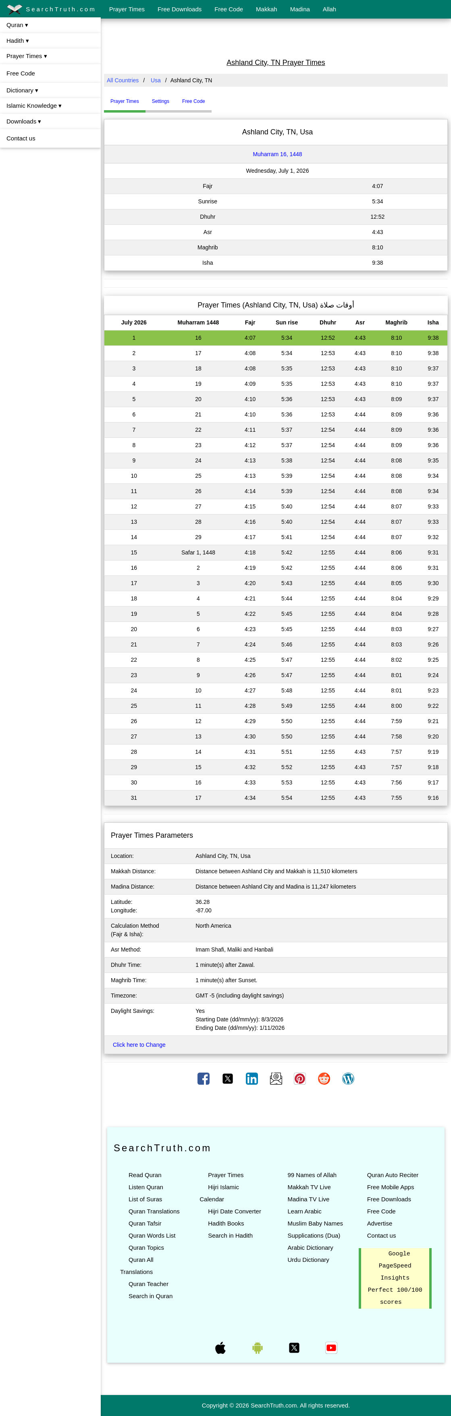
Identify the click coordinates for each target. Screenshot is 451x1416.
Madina (300, 9)
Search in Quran (151, 1296)
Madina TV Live (308, 1199)
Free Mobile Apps (390, 1187)
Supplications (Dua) (313, 1235)
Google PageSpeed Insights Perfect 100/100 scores (395, 1278)
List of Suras (145, 1199)
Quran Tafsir (145, 1223)
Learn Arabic (304, 1211)
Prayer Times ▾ (26, 55)
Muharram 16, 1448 (277, 154)
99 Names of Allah (312, 1174)
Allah (329, 9)
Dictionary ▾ (22, 90)
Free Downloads (180, 9)
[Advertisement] (276, 37)
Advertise (380, 1223)
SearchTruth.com (51, 9)
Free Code (228, 9)
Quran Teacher (148, 1283)
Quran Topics (146, 1247)
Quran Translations (154, 1211)
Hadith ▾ (17, 40)
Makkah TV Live (308, 1187)
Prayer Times (127, 9)
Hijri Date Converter (234, 1211)
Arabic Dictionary (310, 1247)
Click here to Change (139, 1045)
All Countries (123, 80)
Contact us (20, 138)
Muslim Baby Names (315, 1223)
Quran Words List (152, 1235)
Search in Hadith (230, 1235)
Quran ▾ (17, 24)
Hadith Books (226, 1223)
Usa (156, 80)
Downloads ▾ (23, 121)
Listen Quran (146, 1187)
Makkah (266, 9)
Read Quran (145, 1174)
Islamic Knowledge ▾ (34, 105)
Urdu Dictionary (308, 1259)
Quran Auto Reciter (393, 1174)
